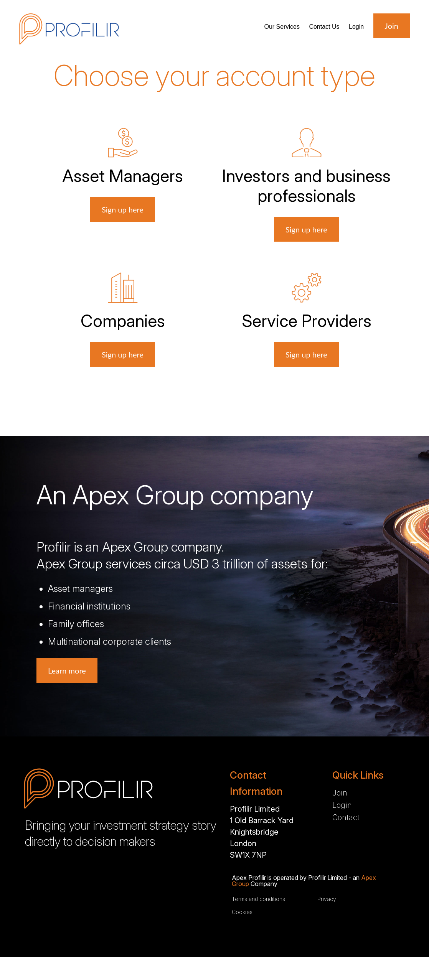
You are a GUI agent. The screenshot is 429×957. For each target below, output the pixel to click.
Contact (324, 26)
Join (339, 792)
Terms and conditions (258, 899)
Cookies (242, 912)
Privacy (326, 899)
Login (356, 26)
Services (281, 26)
